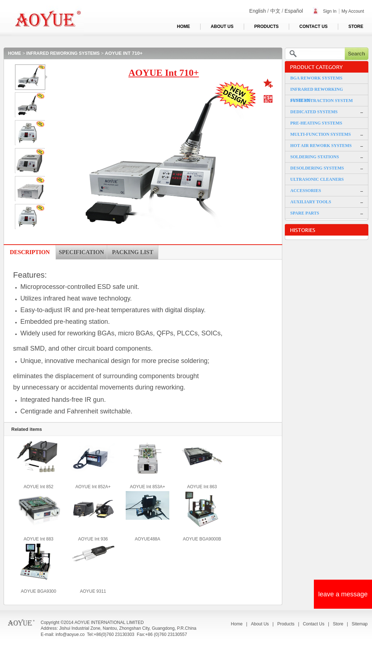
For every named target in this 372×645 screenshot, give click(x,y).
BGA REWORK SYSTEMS (316, 78)
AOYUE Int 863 (202, 486)
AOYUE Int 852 (38, 486)
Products (285, 623)
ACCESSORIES (305, 190)
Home (237, 623)
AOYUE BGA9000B (202, 539)
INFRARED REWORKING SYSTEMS (63, 53)
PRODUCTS (266, 26)
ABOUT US (222, 26)
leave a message (343, 594)
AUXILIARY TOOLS (310, 201)
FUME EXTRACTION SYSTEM (321, 100)
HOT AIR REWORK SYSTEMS (321, 145)
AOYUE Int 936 (93, 539)
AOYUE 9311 (93, 591)
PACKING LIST (132, 252)
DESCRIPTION (30, 252)
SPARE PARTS (304, 213)
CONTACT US (313, 26)
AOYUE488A (147, 539)
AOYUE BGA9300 (38, 591)
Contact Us (313, 623)
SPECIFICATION (81, 252)
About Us (260, 623)
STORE (355, 26)
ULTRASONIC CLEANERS (317, 179)
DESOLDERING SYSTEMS (317, 168)
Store (338, 623)
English (257, 11)
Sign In (325, 11)
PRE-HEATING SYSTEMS (316, 123)
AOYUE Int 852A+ (92, 486)
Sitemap (360, 623)
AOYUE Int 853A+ (147, 486)
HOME (183, 26)
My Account (352, 11)
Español (293, 11)
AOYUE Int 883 (38, 539)
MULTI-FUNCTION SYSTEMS (320, 134)
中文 (275, 11)
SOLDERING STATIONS (314, 156)
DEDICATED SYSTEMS (313, 111)
